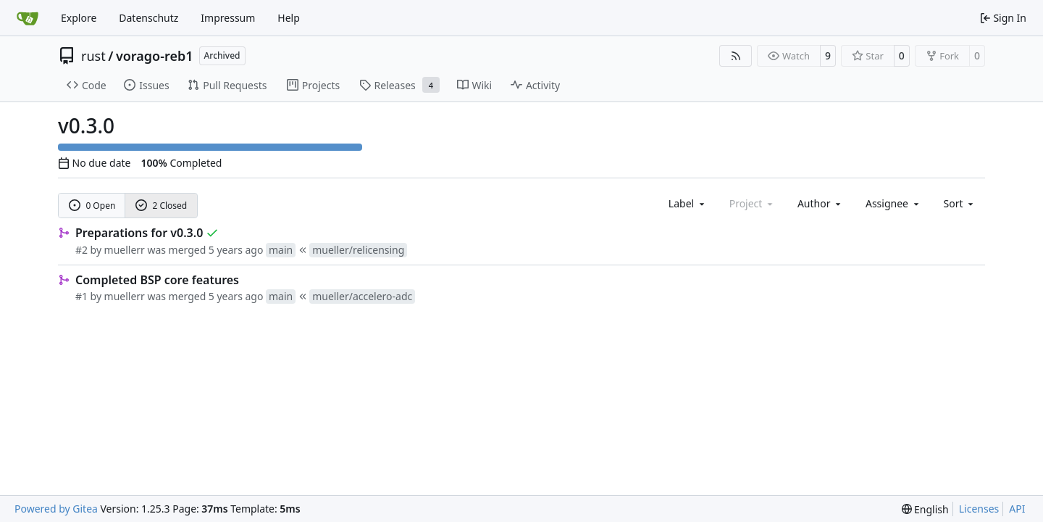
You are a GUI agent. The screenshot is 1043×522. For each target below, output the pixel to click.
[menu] (960, 203)
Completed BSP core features (157, 280)
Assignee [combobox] (893, 203)
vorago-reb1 (154, 56)
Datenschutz (148, 18)
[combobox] (687, 203)
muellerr (124, 250)
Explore (78, 18)
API (1017, 508)
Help (288, 18)
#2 (81, 250)
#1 (81, 296)
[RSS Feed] (736, 56)
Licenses (979, 508)
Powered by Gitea (56, 508)
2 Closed (161, 205)
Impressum (228, 18)
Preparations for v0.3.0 (139, 232)
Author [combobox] (820, 203)
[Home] (27, 18)
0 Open (92, 205)
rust (93, 56)
